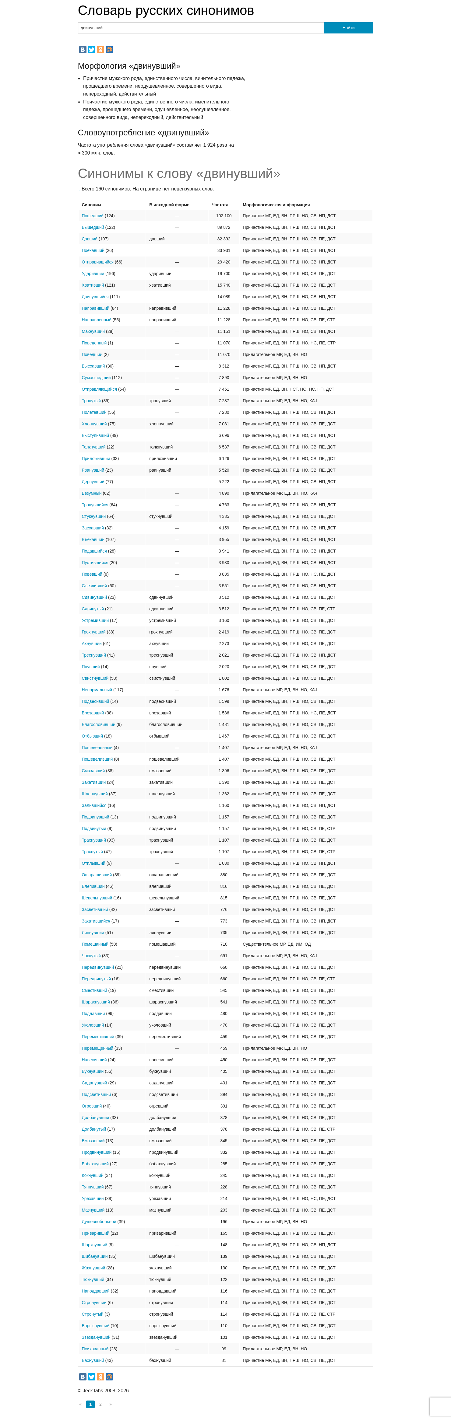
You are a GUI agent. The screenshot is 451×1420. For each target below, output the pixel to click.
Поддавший (93, 1013)
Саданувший (94, 1082)
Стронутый (93, 1314)
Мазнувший (93, 1210)
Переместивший (98, 1036)
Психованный (95, 1348)
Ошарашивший (97, 874)
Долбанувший (95, 1117)
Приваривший (96, 1233)
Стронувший (94, 1302)
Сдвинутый (93, 608)
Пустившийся (95, 562)
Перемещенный (97, 1048)
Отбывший (92, 736)
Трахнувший (94, 840)
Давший (90, 238)
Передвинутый (96, 978)
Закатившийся (96, 921)
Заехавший (93, 527)
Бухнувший (93, 1071)
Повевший (92, 574)
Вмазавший (93, 1140)
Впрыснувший (96, 1325)
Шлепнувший (95, 793)
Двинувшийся (95, 296)
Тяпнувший (93, 1186)
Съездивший (94, 585)
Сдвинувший (94, 597)
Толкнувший (94, 447)
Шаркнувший (94, 1244)
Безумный (92, 493)
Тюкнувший (93, 1279)
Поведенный (94, 342)
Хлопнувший (94, 423)
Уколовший (93, 1025)
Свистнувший (95, 678)
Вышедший (93, 227)
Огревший (92, 1106)
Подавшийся (94, 551)
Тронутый (91, 400)
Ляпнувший (93, 932)
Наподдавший (96, 1291)
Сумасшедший (96, 377)
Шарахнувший (96, 1002)
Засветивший (95, 909)
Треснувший (94, 655)
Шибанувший (95, 1256)
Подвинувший (95, 817)
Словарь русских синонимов (166, 10)
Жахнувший (93, 1267)
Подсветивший (96, 1094)
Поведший (92, 354)
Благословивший (98, 724)
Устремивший (95, 620)
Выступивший (95, 435)
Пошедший (93, 215)
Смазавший (93, 770)
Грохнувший (94, 632)
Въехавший (93, 539)
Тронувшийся (95, 504)
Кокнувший (93, 1175)
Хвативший (93, 285)
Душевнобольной (99, 1221)
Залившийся (94, 805)
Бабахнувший (95, 1163)
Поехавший (93, 250)
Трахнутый (92, 851)
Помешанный (95, 944)
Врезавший (93, 712)
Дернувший (93, 481)
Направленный (96, 319)
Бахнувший (93, 1360)
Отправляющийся (99, 389)
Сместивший (94, 990)
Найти (349, 27)
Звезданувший (96, 1337)
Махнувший (93, 331)
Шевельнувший (97, 897)
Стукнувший (94, 516)
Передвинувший (98, 967)
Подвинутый (94, 828)
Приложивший (96, 458)
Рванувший (93, 470)
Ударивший (93, 273)
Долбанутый (94, 1129)
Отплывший (93, 863)
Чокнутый (91, 955)
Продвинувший (97, 1152)
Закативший (94, 782)
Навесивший (94, 1059)
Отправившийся (98, 262)
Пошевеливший (97, 759)
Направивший (96, 308)
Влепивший (93, 886)
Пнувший (91, 666)
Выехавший (93, 366)
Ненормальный (97, 689)
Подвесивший (95, 701)
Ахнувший (92, 643)
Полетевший (94, 412)
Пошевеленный (97, 747)
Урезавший (93, 1198)
